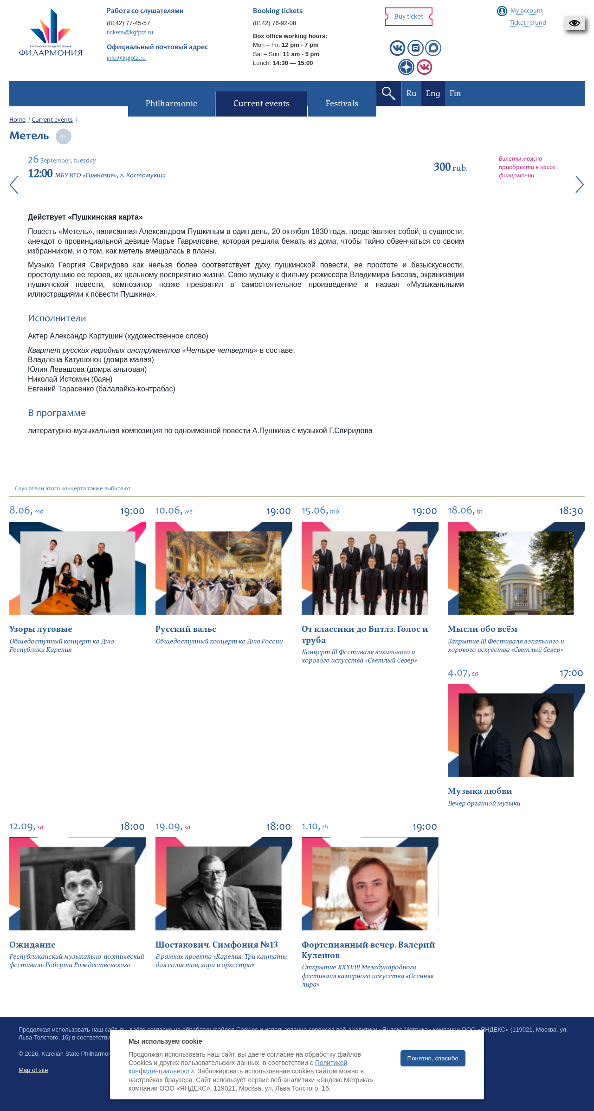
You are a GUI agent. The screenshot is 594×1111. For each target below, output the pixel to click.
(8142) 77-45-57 (128, 22)
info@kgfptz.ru (126, 57)
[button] (574, 23)
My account (526, 11)
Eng (433, 93)
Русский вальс (185, 629)
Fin (455, 93)
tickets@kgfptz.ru (130, 32)
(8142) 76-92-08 (274, 22)
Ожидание (32, 945)
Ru (411, 93)
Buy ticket (408, 16)
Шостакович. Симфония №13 (216, 945)
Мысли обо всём (482, 629)
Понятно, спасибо (432, 1058)
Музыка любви (480, 791)
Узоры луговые (40, 629)
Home (17, 120)
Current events (52, 120)
